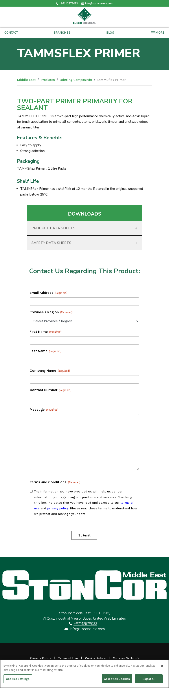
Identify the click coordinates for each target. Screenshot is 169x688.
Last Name (45, 351)
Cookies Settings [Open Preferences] (126, 658)
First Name (45, 332)
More (157, 33)
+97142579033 (68, 3)
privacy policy (57, 508)
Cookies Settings (17, 680)
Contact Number (50, 390)
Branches (62, 33)
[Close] (162, 668)
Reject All (148, 680)
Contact (11, 33)
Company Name (50, 371)
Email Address (48, 293)
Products (48, 80)
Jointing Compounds (76, 80)
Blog (110, 33)
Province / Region (51, 312)
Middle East (26, 80)
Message (44, 410)
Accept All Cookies (117, 680)
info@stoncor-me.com (87, 629)
